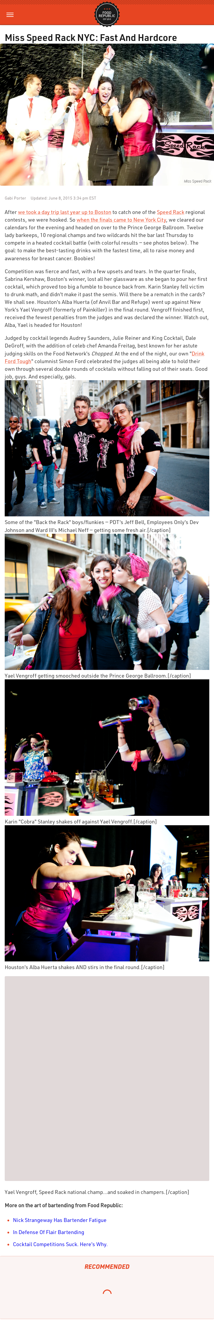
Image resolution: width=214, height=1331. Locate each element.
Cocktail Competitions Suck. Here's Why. (60, 1244)
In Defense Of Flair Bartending (48, 1232)
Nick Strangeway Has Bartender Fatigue (60, 1220)
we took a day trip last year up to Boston (64, 212)
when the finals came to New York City (121, 219)
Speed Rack (170, 212)
